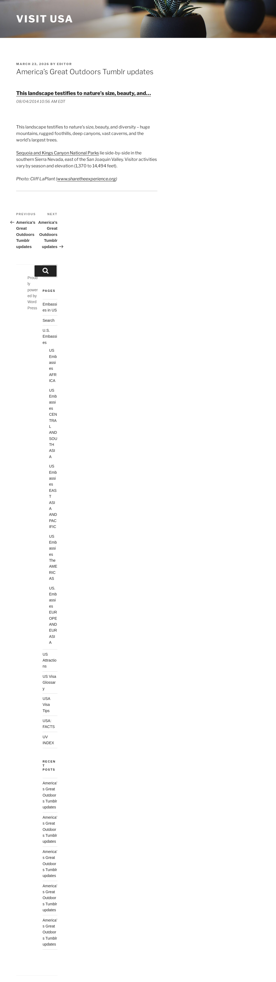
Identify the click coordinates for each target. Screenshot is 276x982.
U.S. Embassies (50, 336)
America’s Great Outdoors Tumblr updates (50, 795)
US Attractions (49, 660)
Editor (64, 64)
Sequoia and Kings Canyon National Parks (57, 152)
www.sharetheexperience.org (86, 178)
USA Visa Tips (46, 704)
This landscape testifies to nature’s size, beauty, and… (83, 93)
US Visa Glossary (49, 682)
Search (48, 320)
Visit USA (44, 19)
